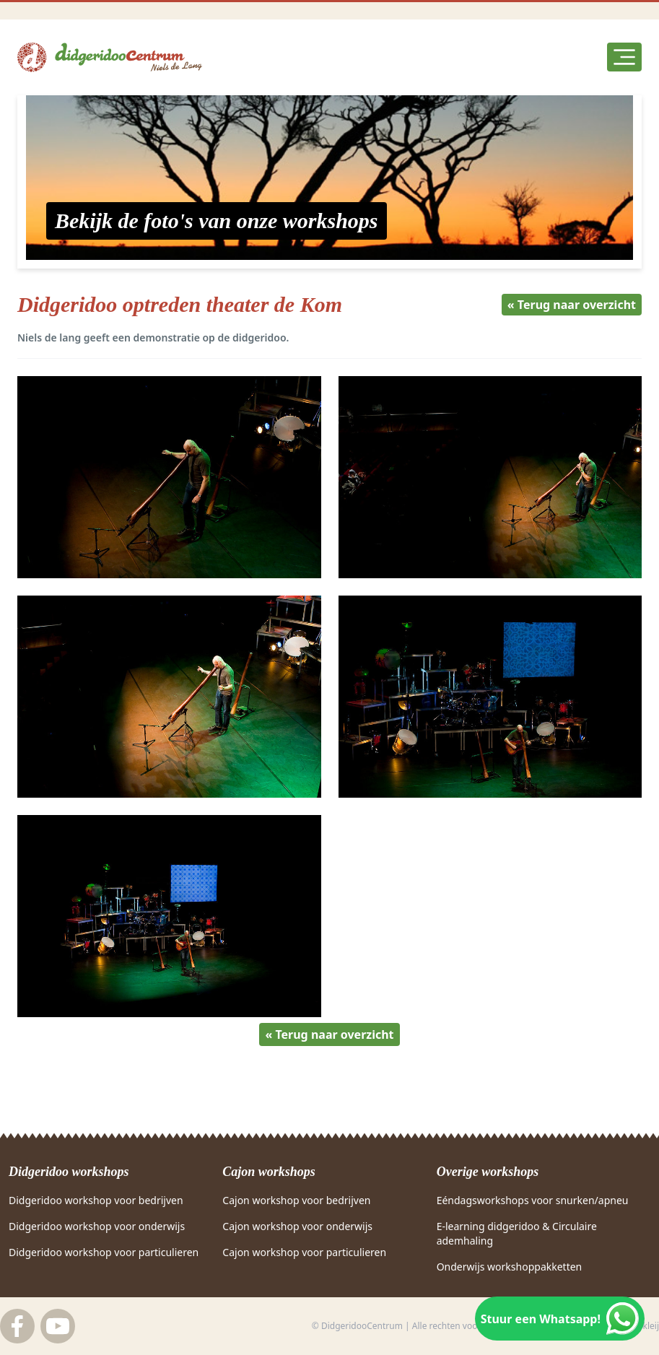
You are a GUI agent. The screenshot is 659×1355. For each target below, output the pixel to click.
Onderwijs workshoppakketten (509, 1266)
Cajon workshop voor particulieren (304, 1252)
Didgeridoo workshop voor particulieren (103, 1252)
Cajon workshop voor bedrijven (296, 1200)
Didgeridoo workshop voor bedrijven (96, 1200)
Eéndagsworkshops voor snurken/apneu (533, 1200)
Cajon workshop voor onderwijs (297, 1226)
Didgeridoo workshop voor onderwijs (97, 1226)
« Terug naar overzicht (571, 305)
